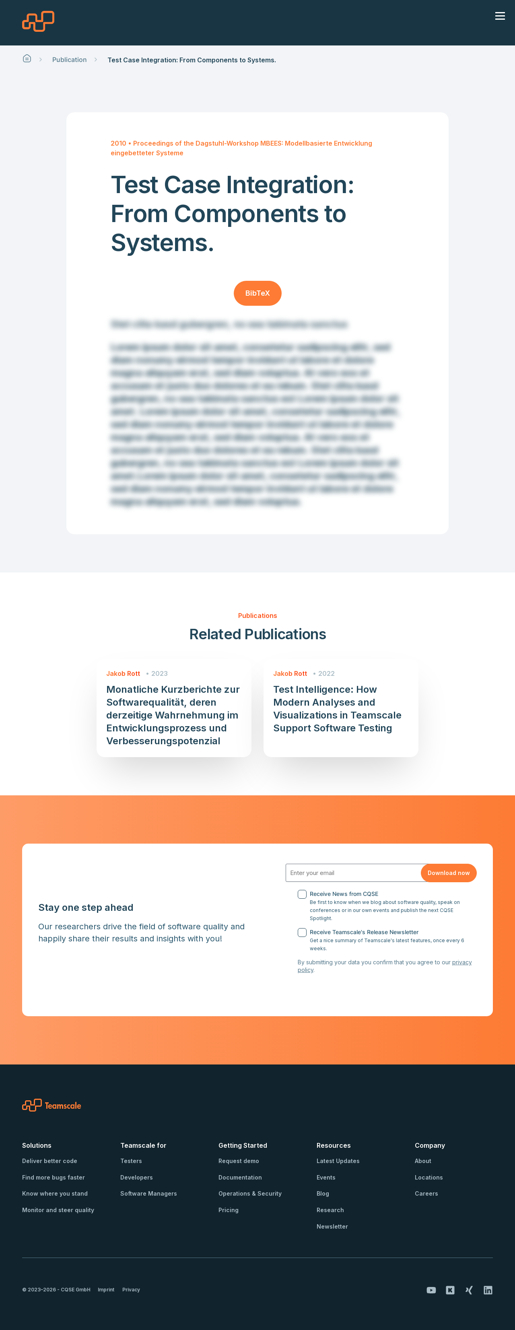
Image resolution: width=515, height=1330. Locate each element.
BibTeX (257, 293)
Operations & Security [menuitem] (250, 1193)
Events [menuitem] (326, 1177)
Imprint (106, 1290)
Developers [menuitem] (136, 1177)
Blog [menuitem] (323, 1193)
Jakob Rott (123, 673)
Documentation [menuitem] (240, 1177)
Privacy (131, 1290)
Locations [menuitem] (429, 1177)
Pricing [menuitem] (228, 1209)
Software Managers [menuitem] (148, 1193)
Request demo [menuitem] (238, 1160)
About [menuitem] (423, 1160)
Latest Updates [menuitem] (338, 1160)
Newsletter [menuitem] (332, 1226)
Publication (69, 60)
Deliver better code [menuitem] (49, 1160)
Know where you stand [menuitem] (55, 1193)
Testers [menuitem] (131, 1160)
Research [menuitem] (330, 1209)
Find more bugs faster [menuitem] (53, 1177)
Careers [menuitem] (426, 1193)
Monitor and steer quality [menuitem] (58, 1209)
